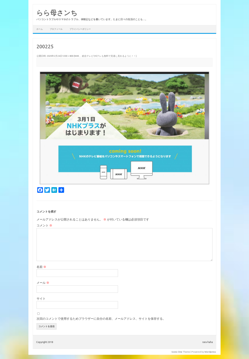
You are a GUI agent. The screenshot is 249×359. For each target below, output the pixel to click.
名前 (41, 266)
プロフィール (56, 29)
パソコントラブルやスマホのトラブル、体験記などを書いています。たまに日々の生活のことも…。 (92, 19)
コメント (44, 225)
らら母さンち (57, 12)
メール (43, 282)
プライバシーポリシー (80, 29)
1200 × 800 (67, 56)
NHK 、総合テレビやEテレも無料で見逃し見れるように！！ (105, 56)
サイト (41, 298)
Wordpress (210, 352)
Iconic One (177, 352)
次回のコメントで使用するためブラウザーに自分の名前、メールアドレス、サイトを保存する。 (101, 318)
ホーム (39, 29)
